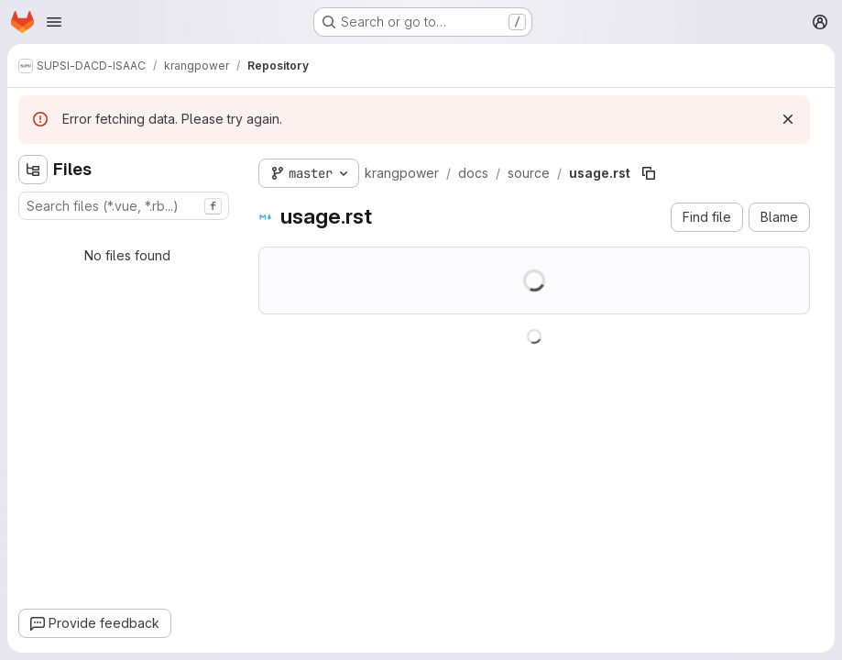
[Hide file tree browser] (33, 169)
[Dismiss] (788, 119)
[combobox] (123, 206)
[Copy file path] (648, 173)
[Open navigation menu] (54, 22)
